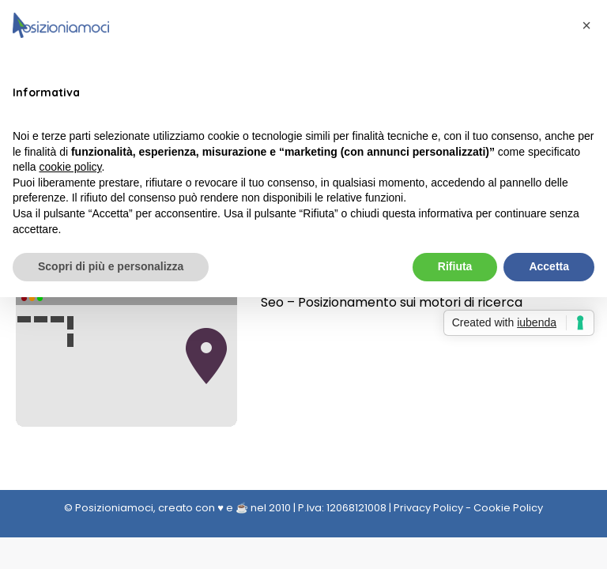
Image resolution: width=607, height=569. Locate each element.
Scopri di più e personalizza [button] (110, 266)
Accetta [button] (549, 266)
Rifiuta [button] (455, 266)
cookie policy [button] (70, 166)
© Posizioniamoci (108, 507)
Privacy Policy (428, 507)
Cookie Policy (508, 507)
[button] (586, 25)
